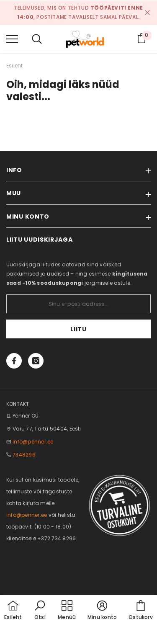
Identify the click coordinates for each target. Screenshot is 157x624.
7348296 (24, 454)
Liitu (78, 329)
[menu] (12, 38)
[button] (39, 610)
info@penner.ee (33, 441)
